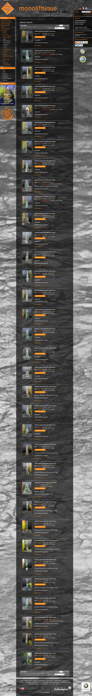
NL (86, 8)
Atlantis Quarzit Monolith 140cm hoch (45, 444)
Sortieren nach (51, 28)
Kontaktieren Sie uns (65, 682)
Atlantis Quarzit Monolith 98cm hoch (45, 86)
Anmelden (58, 684)
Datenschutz (50, 680)
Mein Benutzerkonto (34, 684)
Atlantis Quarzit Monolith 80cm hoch (45, 252)
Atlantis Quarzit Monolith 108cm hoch (45, 348)
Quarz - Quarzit (33, 19)
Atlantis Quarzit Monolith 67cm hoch (45, 180)
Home (21, 19)
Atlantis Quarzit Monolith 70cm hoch (45, 50)
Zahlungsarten (41, 680)
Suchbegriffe (28, 682)
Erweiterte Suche (87, 14)
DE (80, 8)
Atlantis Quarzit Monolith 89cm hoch (45, 309)
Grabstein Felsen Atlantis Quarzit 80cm (46, 482)
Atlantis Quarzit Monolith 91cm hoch (45, 328)
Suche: (77, 12)
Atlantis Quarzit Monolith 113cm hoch (45, 386)
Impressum (65, 680)
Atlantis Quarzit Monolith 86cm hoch (45, 67)
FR (83, 8)
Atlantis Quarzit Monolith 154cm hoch (45, 502)
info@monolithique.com (84, 29)
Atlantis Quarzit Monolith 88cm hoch (45, 160)
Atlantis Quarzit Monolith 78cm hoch (45, 213)
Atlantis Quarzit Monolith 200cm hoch (45, 634)
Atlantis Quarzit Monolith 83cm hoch (45, 122)
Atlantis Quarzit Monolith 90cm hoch (45, 271)
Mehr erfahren (38, 45)
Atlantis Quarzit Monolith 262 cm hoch (45, 653)
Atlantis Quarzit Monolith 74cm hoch (45, 31)
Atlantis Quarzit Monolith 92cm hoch (45, 290)
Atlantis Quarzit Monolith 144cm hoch (45, 559)
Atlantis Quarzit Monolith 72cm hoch (45, 105)
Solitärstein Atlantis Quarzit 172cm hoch (46, 540)
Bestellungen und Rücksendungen (50, 682)
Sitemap (22, 682)
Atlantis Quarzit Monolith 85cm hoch (45, 232)
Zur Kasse (52, 684)
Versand (53, 33)
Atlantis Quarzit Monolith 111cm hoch (45, 405)
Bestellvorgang (57, 680)
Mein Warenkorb (44, 684)
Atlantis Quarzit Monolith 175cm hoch (45, 579)
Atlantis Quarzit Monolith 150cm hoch (45, 598)
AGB (22, 680)
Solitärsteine (26, 19)
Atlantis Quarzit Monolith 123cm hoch (45, 463)
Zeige (57, 25)
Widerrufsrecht (28, 680)
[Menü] (89, 683)
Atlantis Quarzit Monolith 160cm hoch (45, 521)
